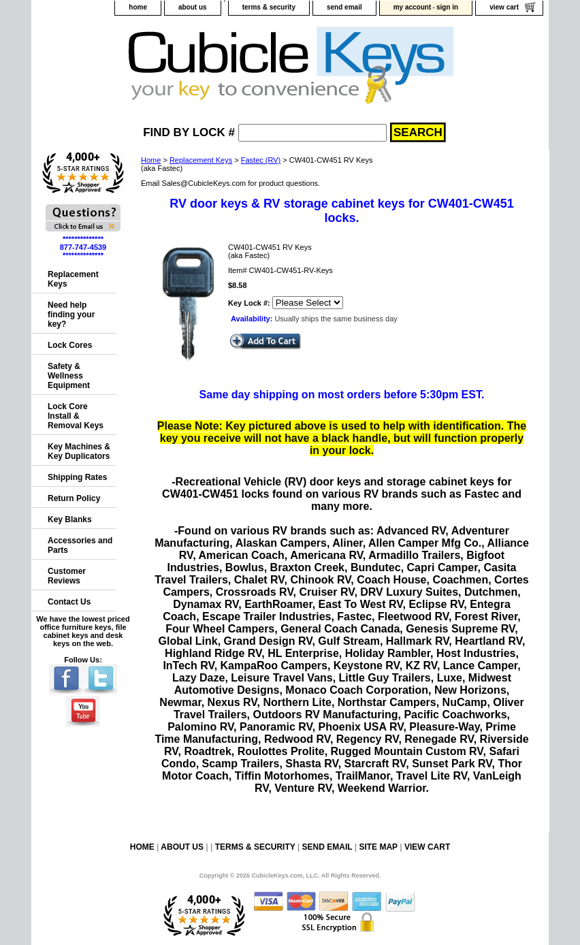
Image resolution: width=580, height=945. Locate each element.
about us (192, 7)
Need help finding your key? (71, 314)
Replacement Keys (201, 160)
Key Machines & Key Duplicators (79, 451)
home (138, 7)
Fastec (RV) (260, 160)
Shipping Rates (77, 477)
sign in (447, 7)
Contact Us (69, 602)
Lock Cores (70, 345)
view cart (504, 7)
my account (412, 7)
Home (151, 160)
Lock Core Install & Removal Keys (75, 416)
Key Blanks (70, 519)
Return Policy (74, 498)
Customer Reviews (67, 576)
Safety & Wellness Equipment (69, 376)
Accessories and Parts (80, 545)
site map (378, 847)
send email (344, 7)
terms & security (268, 7)
